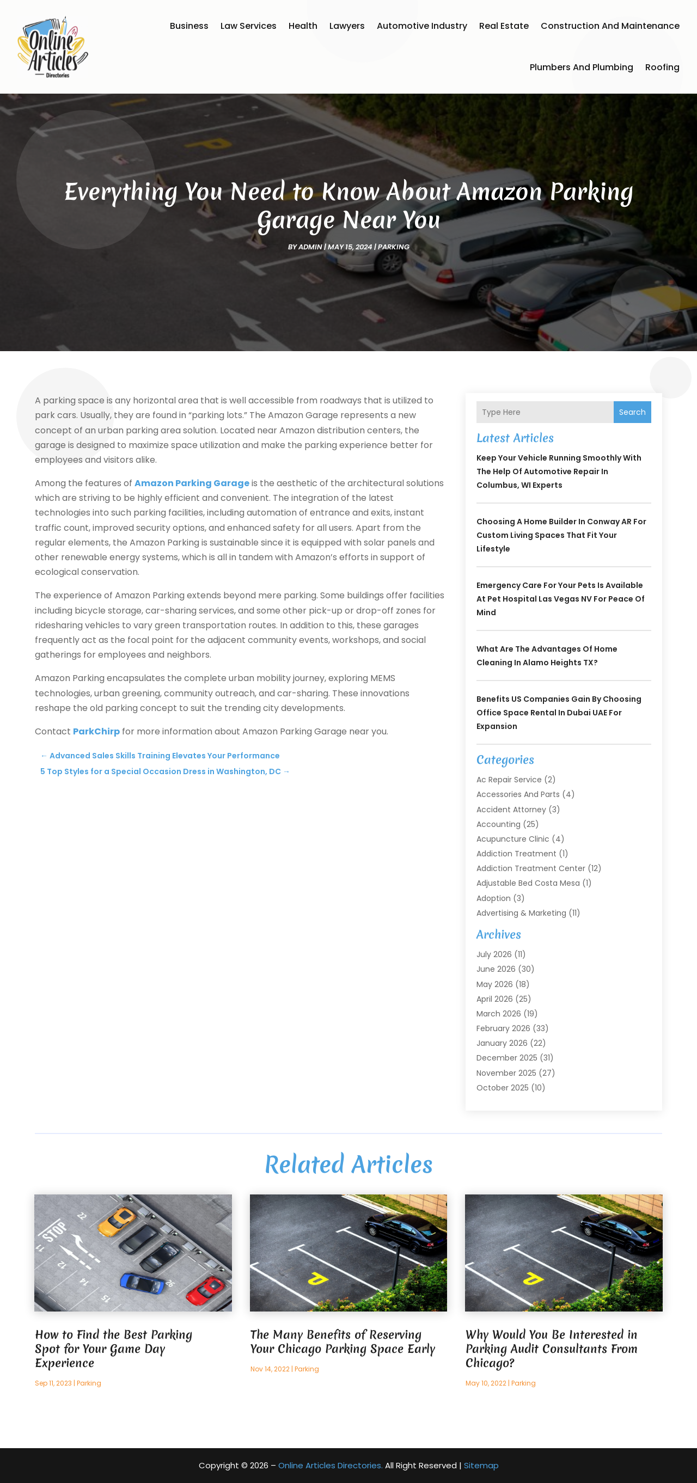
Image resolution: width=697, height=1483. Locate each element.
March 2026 (498, 1013)
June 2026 (496, 969)
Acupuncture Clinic (512, 839)
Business (189, 26)
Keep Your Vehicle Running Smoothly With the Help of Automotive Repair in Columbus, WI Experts (558, 471)
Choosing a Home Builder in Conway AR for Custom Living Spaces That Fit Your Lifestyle (561, 535)
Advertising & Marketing (521, 913)
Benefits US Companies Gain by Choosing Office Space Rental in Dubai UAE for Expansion (558, 713)
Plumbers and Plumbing (581, 67)
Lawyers (347, 26)
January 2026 (502, 1043)
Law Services (249, 26)
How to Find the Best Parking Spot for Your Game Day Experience (113, 1349)
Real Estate (504, 26)
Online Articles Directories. (330, 1465)
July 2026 (494, 954)
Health (303, 26)
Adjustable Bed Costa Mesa (528, 883)
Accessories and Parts (518, 794)
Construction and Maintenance (610, 26)
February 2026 (503, 1028)
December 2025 (506, 1057)
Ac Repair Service (509, 779)
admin (310, 247)
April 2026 (494, 999)
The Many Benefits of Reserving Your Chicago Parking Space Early (342, 1342)
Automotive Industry (422, 26)
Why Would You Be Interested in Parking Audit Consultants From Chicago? (552, 1349)
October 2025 (502, 1087)
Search (632, 412)
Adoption (493, 898)
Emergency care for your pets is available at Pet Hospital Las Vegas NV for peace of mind (560, 599)
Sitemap (481, 1465)
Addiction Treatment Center (530, 868)
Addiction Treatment (516, 853)
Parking (393, 247)
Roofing (662, 67)
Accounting (498, 824)
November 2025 (506, 1073)
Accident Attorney (511, 809)
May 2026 (494, 984)
